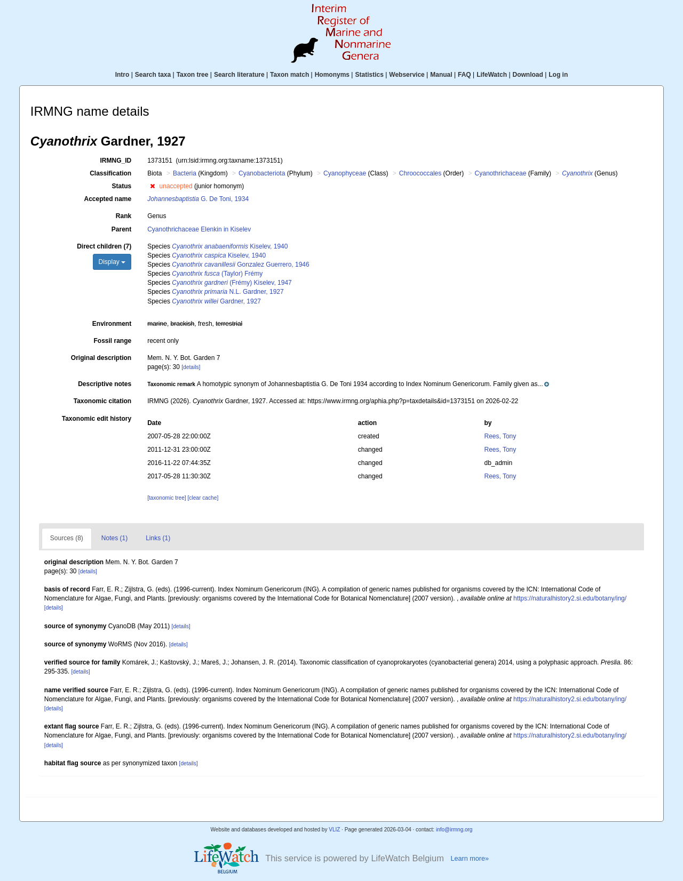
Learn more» (469, 858)
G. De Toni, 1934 (198, 199)
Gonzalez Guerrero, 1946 (240, 264)
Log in (558, 74)
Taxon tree (193, 74)
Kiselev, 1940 (230, 246)
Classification (110, 173)
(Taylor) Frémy (217, 273)
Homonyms (332, 74)
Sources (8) (66, 538)
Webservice (407, 74)
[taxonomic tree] (166, 498)
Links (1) (158, 538)
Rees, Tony (500, 436)
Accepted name (107, 199)
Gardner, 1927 (216, 301)
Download (528, 74)
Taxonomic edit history (96, 418)
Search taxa (153, 74)
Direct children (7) (104, 246)
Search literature (239, 74)
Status (122, 186)
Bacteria (184, 173)
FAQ (464, 74)
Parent (121, 229)
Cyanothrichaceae (501, 173)
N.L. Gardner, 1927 (227, 291)
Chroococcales (420, 173)
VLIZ (334, 829)
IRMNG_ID (116, 160)
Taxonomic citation (102, 401)
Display (112, 262)
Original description (101, 358)
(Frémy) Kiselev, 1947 (232, 282)
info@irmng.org (454, 829)
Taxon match (289, 74)
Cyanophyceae (344, 173)
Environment (111, 323)
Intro (122, 74)
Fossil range (113, 341)
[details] (190, 367)
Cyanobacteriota (262, 173)
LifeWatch (491, 74)
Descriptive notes (104, 384)
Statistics (369, 74)
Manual (441, 74)
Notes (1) (114, 538)
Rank (123, 216)
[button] (152, 186)
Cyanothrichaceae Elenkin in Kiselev (199, 229)
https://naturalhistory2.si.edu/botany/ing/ (569, 598)
